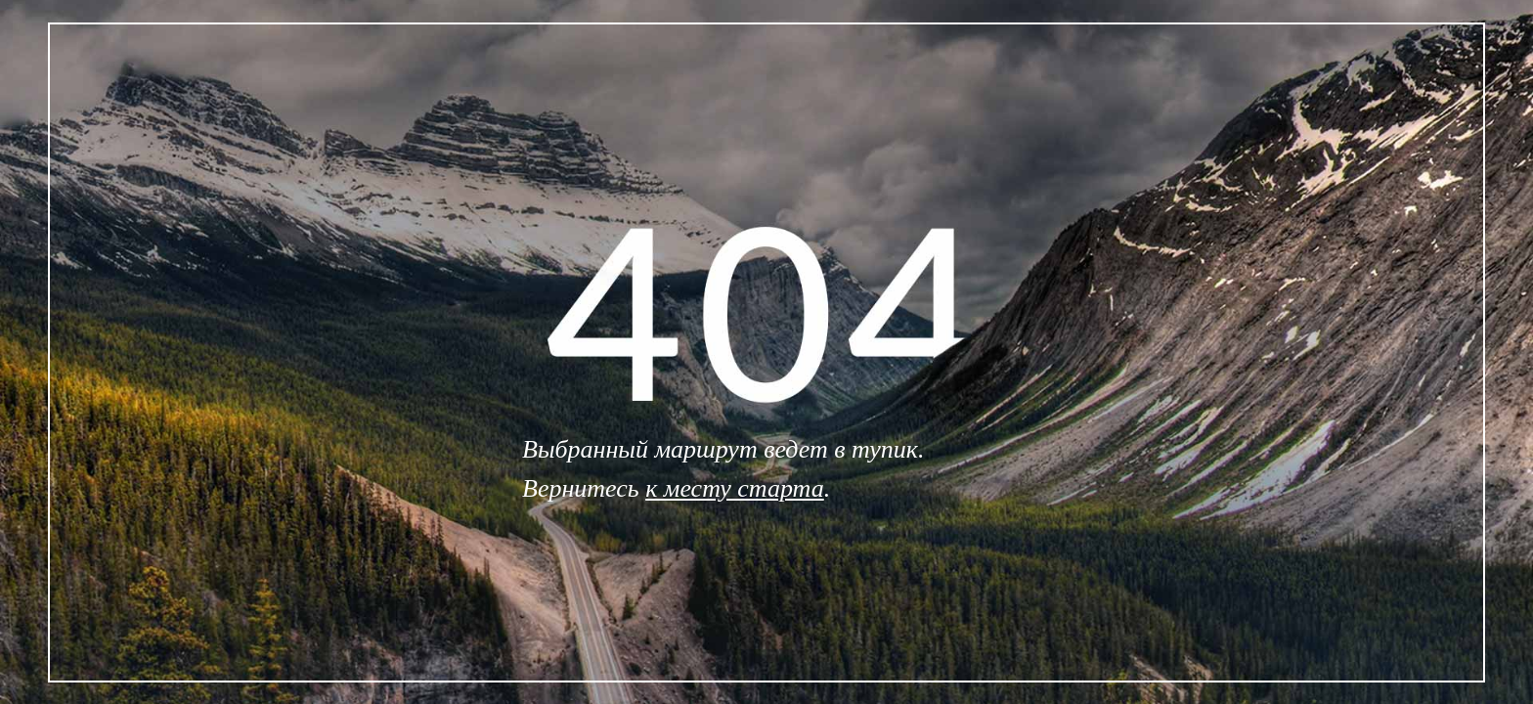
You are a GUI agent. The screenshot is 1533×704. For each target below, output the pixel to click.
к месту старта (734, 488)
